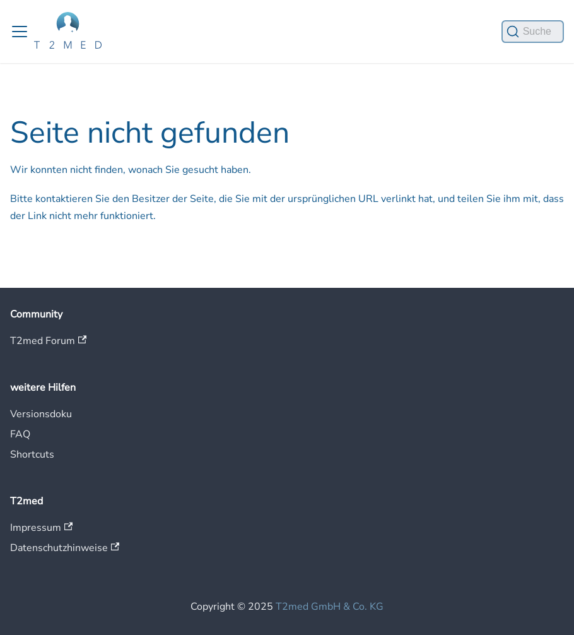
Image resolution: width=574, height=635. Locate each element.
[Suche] (532, 31)
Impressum (41, 528)
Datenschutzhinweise (64, 548)
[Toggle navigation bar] (19, 31)
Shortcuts (32, 454)
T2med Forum (48, 341)
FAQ (20, 434)
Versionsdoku (41, 414)
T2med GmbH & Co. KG (330, 607)
